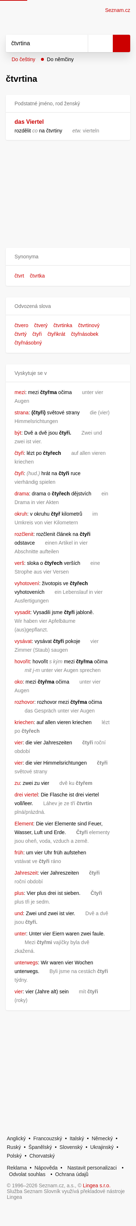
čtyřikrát (56, 334)
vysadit (22, 612)
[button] (68, 257)
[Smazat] (80, 43)
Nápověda (46, 1168)
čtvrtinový (88, 325)
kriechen (24, 722)
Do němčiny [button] (60, 59)
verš (19, 563)
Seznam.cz (117, 10)
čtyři (37, 334)
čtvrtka (37, 276)
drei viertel (26, 795)
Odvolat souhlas (27, 1174)
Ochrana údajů (71, 1174)
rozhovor (24, 702)
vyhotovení (27, 583)
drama (22, 493)
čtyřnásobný (28, 343)
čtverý (41, 325)
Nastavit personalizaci (92, 1168)
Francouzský (47, 1138)
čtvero (21, 325)
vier (19, 742)
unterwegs (26, 962)
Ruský (14, 1147)
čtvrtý (20, 334)
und (19, 913)
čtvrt (19, 276)
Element (24, 824)
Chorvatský (42, 1156)
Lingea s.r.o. (97, 1185)
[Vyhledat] (39, 43)
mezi (20, 392)
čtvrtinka (62, 325)
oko (19, 682)
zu (17, 783)
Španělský (40, 1147)
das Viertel (29, 122)
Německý (102, 1138)
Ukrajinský (102, 1147)
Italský (77, 1138)
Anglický (16, 1138)
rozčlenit (24, 534)
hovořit (22, 661)
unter (20, 934)
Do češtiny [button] (23, 59)
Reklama (17, 1168)
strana (22, 412)
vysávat (23, 641)
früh (19, 852)
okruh (21, 514)
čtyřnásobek (84, 334)
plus (19, 893)
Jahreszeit (26, 873)
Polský (14, 1156)
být (18, 433)
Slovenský (71, 1147)
